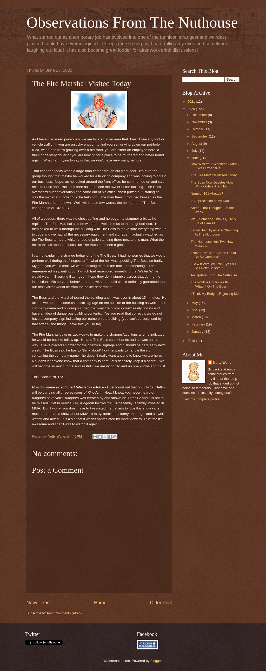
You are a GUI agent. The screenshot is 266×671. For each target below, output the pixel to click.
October (197, 129)
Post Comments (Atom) (64, 613)
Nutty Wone (222, 362)
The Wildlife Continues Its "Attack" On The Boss (210, 284)
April (195, 310)
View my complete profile (201, 399)
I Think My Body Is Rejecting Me (214, 294)
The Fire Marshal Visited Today (214, 175)
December (199, 115)
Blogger (156, 661)
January (197, 332)
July (194, 151)
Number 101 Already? (207, 194)
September (200, 136)
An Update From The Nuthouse (214, 275)
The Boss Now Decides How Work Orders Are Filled (212, 184)
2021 (192, 101)
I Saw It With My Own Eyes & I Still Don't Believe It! (213, 266)
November (199, 122)
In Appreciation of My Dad (210, 201)
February (198, 324)
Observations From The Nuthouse (132, 22)
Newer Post (38, 602)
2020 (192, 109)
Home (100, 602)
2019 (192, 341)
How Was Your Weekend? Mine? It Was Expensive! (215, 166)
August (197, 144)
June (195, 158)
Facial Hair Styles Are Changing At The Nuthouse (214, 232)
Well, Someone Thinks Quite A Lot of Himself (213, 221)
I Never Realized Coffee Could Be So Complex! (213, 255)
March (196, 317)
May (195, 303)
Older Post (161, 602)
